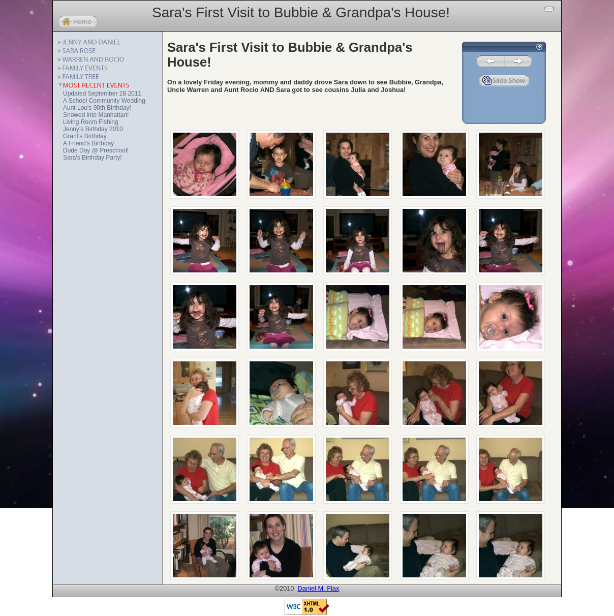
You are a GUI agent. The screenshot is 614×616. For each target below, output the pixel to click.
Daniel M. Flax (319, 588)
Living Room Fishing (90, 122)
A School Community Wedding (104, 100)
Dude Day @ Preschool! (96, 150)
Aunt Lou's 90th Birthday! (97, 107)
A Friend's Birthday (88, 143)
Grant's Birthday (85, 136)
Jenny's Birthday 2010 (93, 129)
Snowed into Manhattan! (96, 114)
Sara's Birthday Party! (92, 157)
